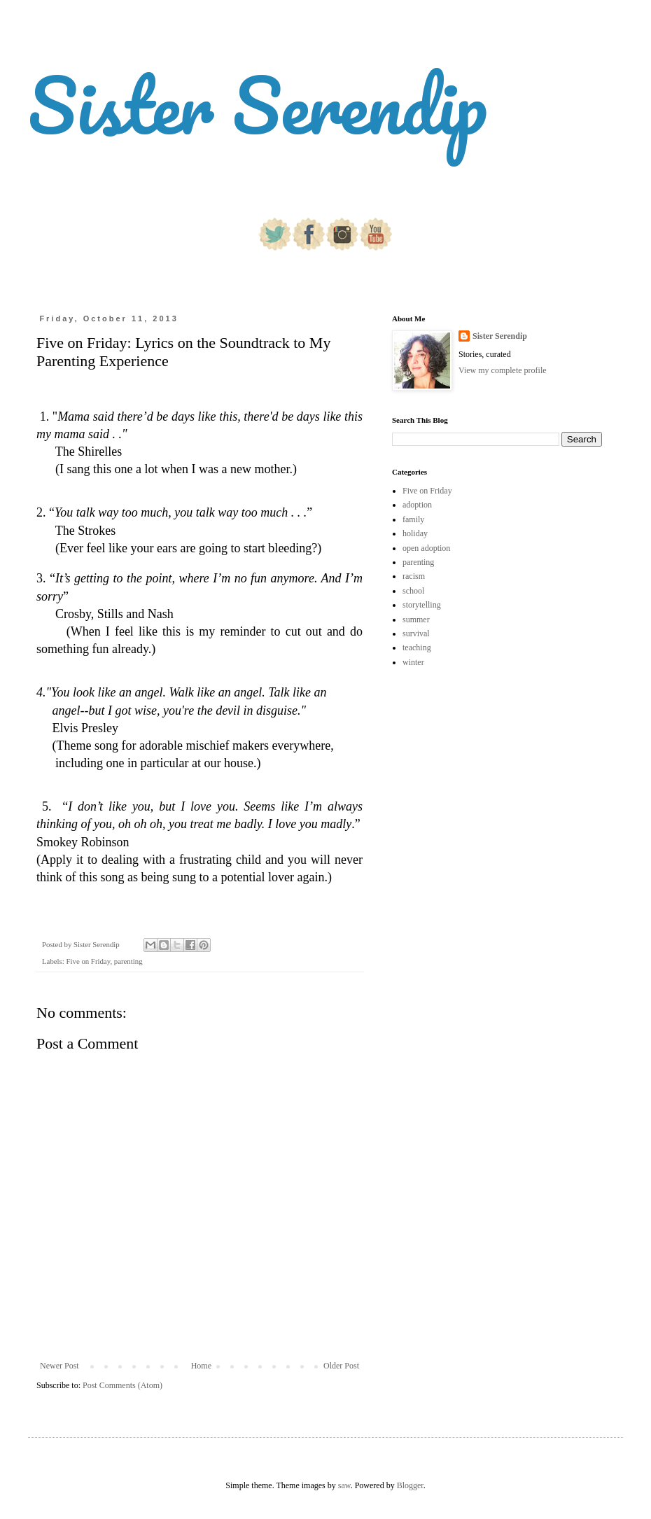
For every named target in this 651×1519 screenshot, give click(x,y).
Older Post (341, 1366)
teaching (416, 647)
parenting (128, 961)
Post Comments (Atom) (122, 1385)
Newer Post (59, 1366)
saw (344, 1485)
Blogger (410, 1485)
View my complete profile (502, 370)
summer (416, 619)
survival (416, 633)
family (413, 519)
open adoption (426, 548)
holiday (415, 533)
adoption (417, 505)
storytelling (421, 605)
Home (201, 1366)
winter (413, 662)
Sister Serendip (257, 104)
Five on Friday (88, 961)
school (413, 591)
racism (413, 576)
